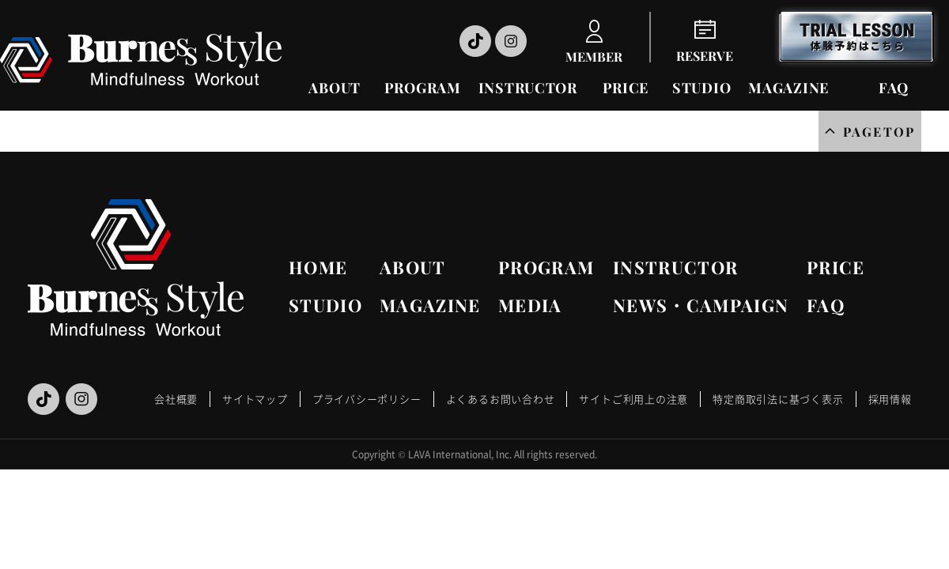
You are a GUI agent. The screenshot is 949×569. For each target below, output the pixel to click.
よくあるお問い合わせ (500, 398)
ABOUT (334, 87)
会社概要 (176, 398)
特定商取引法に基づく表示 (778, 398)
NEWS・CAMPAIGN (700, 305)
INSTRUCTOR (527, 87)
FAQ (894, 87)
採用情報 (890, 398)
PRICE (626, 87)
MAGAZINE (788, 87)
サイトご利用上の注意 (633, 398)
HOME (318, 267)
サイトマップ (255, 398)
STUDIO (701, 87)
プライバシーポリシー (367, 398)
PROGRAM (422, 87)
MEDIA (530, 305)
